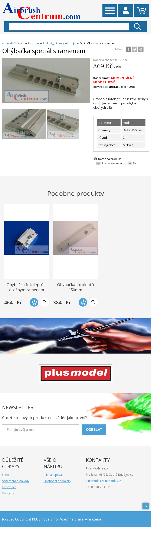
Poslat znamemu (113, 163)
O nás (6, 475)
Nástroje (33, 43)
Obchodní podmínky (57, 481)
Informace (9, 487)
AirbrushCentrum (13, 43)
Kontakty (8, 493)
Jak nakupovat (53, 475)
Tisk (135, 163)
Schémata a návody (15, 481)
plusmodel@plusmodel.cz (103, 481)
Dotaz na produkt (109, 159)
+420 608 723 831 (98, 487)
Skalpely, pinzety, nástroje (59, 43)
